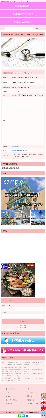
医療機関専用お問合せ (23, 14)
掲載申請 (30, 400)
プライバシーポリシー (35, 405)
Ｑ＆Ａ (8, 393)
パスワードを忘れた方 (23, 327)
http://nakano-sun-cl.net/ (19, 150)
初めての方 (23, 325)
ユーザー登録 (11, 400)
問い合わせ (28, 73)
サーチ (30, 389)
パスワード (5, 312)
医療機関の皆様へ (23, 6)
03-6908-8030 (16, 146)
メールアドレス (6, 305)
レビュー (18, 73)
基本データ (8, 73)
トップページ (11, 389)
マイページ (10, 396)
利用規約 (9, 403)
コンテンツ (31, 393)
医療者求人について (23, 22)
